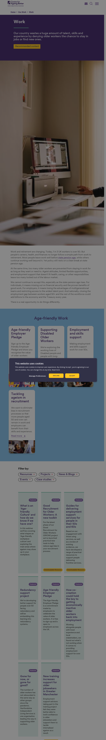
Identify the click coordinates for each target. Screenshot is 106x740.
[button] (37, 376)
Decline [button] (56, 376)
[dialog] (53, 370)
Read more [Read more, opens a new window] (56, 370)
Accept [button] (72, 376)
